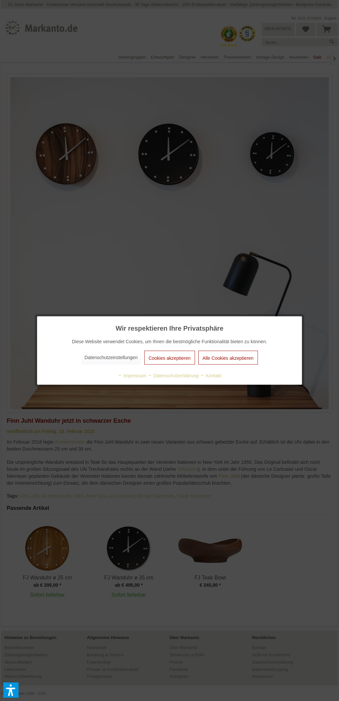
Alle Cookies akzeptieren (228, 358)
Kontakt (210, 375)
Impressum (132, 375)
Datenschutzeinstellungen (110, 357)
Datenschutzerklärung (173, 375)
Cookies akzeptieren (170, 358)
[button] (11, 690)
